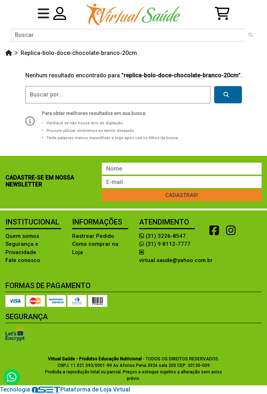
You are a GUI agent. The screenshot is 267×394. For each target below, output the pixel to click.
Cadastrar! (182, 195)
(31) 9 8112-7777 (165, 244)
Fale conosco (22, 260)
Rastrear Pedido (93, 236)
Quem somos (22, 236)
